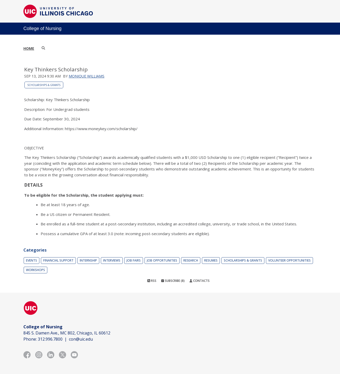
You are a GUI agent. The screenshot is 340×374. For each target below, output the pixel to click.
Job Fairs (134, 260)
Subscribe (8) (173, 281)
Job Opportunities (162, 260)
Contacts (200, 281)
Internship (88, 260)
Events (31, 260)
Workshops (35, 270)
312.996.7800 (50, 339)
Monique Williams (86, 76)
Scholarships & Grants (43, 85)
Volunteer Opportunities (289, 260)
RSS (151, 281)
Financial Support (58, 260)
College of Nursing (42, 28)
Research (190, 260)
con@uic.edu (81, 339)
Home (28, 48)
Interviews (111, 260)
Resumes (211, 260)
